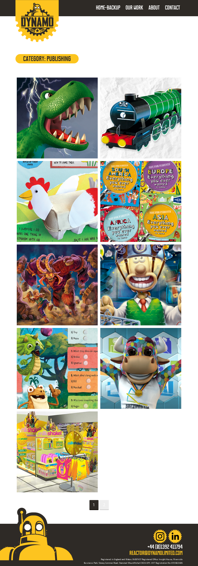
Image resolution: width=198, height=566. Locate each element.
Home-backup (108, 7)
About (154, 7)
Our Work (134, 7)
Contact (172, 7)
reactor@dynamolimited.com (156, 553)
